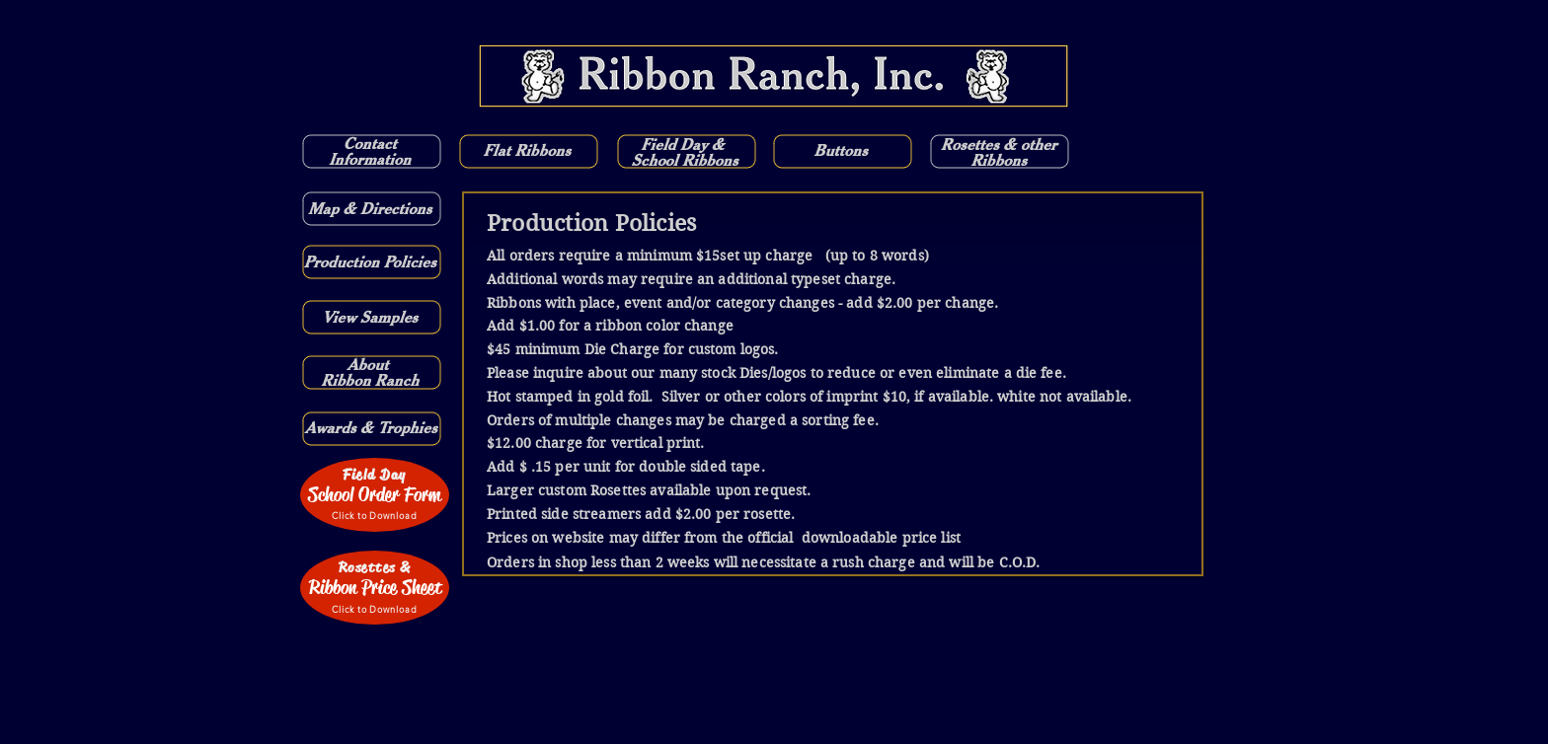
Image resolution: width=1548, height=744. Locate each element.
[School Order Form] (374, 495)
